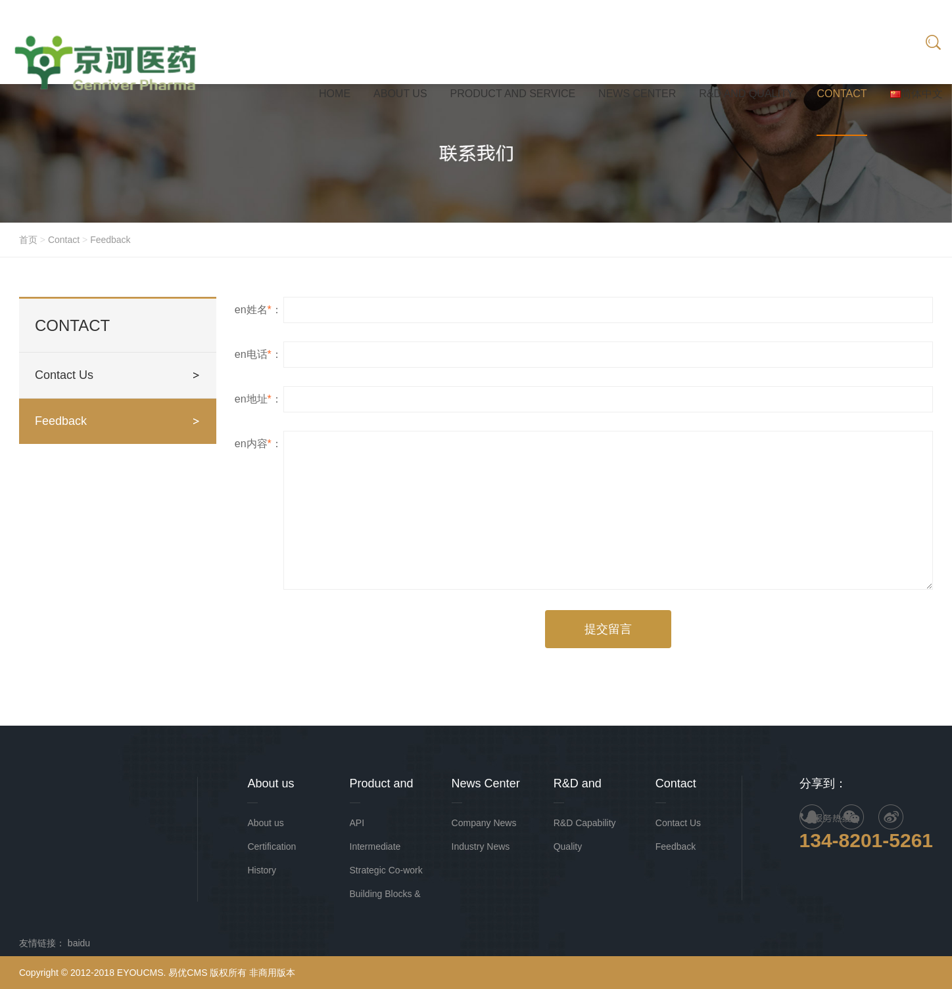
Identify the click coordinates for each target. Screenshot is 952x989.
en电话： (258, 356)
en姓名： (258, 311)
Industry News (481, 846)
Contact (64, 239)
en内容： (258, 445)
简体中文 (916, 93)
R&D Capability (585, 823)
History (261, 870)
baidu (79, 943)
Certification (271, 846)
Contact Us (64, 375)
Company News (484, 823)
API (357, 823)
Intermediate (375, 846)
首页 (28, 239)
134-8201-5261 (866, 840)
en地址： (258, 401)
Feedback (110, 239)
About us (265, 823)
